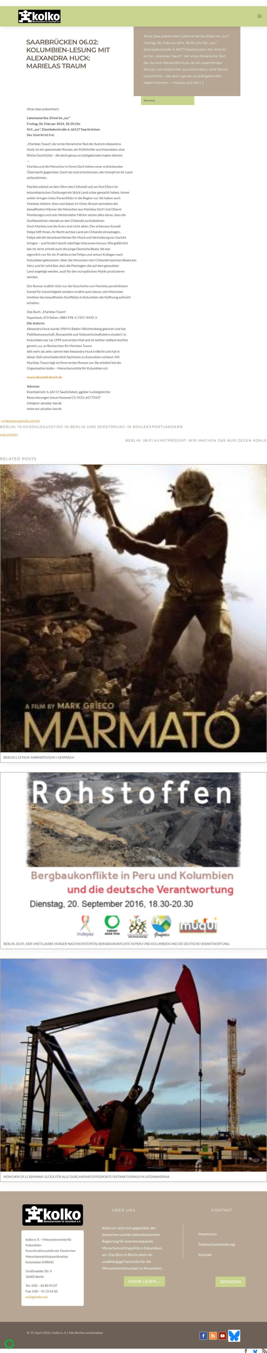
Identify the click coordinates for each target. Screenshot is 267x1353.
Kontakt (205, 1254)
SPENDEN (230, 1281)
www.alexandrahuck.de (44, 377)
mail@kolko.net (37, 1297)
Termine (149, 100)
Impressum (207, 1234)
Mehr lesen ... (144, 1281)
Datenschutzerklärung (216, 1244)
